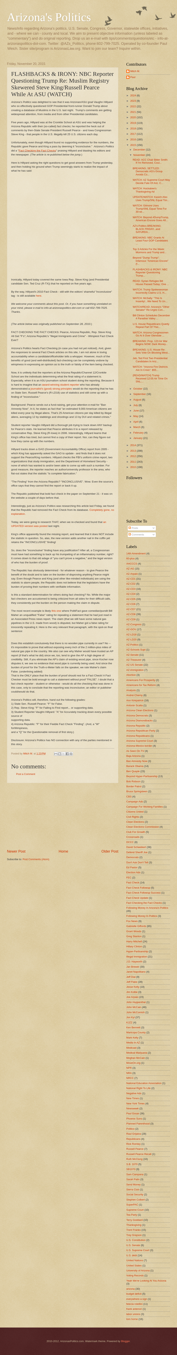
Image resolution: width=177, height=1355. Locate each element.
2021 (133, 111)
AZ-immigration (135, 669)
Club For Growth (135, 831)
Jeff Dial (130, 976)
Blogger (125, 1341)
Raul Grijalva (133, 1133)
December (139, 149)
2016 (133, 139)
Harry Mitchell (134, 941)
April (136, 421)
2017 (133, 133)
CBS (128, 796)
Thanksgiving (133, 1224)
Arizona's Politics (49, 17)
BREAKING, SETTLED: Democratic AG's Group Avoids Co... (147, 171)
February (138, 432)
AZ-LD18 (131, 634)
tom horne (132, 1319)
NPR (129, 1067)
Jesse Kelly (132, 986)
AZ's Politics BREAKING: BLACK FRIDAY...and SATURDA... (147, 228)
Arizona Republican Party (140, 730)
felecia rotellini (134, 1303)
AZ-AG (130, 568)
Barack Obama (134, 766)
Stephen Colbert (135, 1199)
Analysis (131, 690)
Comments (136, 534)
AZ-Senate (132, 654)
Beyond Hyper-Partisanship (142, 776)
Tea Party (131, 1214)
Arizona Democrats (137, 715)
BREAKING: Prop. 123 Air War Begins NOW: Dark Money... (150, 343)
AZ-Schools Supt (136, 649)
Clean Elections (135, 821)
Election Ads (133, 872)
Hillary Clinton (134, 946)
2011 (133, 461)
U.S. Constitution (136, 1240)
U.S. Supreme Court (137, 1250)
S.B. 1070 (132, 1164)
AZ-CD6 (131, 604)
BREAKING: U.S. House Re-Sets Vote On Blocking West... (151, 351)
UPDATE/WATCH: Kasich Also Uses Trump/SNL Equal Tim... (151, 198)
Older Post (109, 851)
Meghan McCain (135, 1057)
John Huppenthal (136, 1002)
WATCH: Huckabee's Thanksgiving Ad (145, 190)
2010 (133, 467)
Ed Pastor (132, 867)
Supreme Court (135, 1209)
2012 (133, 456)
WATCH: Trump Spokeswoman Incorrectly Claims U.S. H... (150, 291)
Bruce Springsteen (136, 791)
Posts (133, 528)
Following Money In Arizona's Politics (147, 907)
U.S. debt (131, 1255)
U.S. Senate (133, 1245)
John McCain (133, 1007)
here (38, 295)
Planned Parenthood (138, 1123)
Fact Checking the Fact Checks (37, 150)
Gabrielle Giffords (136, 926)
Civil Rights (132, 816)
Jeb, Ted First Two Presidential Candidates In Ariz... (150, 360)
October (138, 388)
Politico (130, 1128)
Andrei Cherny (134, 695)
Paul (132, 77)
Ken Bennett (133, 1027)
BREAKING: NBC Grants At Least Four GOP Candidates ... (150, 240)
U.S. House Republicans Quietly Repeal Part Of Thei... (151, 325)
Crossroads (132, 836)
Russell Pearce (135, 1148)
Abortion (131, 674)
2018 (133, 128)
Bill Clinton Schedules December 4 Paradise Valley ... (151, 317)
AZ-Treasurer (133, 659)
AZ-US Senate (134, 664)
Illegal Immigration (136, 956)
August (137, 399)
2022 (133, 106)
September (140, 394)
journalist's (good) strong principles (51, 388)
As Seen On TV (135, 750)
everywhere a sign (136, 1298)
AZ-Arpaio (132, 573)
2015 (133, 145)
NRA (129, 1073)
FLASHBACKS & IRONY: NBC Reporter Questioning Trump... (150, 272)
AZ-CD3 (131, 588)
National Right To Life (138, 1088)
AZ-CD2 (131, 583)
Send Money (133, 1184)
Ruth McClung (134, 1159)
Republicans (133, 1138)
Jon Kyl (130, 1017)
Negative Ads (133, 1093)
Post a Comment (25, 774)
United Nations (134, 1260)
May (136, 416)
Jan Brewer (132, 966)
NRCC (130, 1078)
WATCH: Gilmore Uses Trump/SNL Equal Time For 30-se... (150, 208)
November (139, 154)
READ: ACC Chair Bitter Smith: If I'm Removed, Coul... (150, 161)
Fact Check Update (137, 897)
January (138, 438)
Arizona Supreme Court (139, 740)
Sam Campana (134, 1174)
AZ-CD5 (131, 599)
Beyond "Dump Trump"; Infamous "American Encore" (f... (150, 260)
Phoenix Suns (134, 1118)
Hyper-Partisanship (137, 951)
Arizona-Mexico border (139, 745)
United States (134, 1265)
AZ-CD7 (131, 609)
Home (63, 851)
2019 (133, 122)
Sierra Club (132, 1189)
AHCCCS (131, 563)
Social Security (134, 1194)
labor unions (133, 1314)
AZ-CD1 (131, 578)
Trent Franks (133, 1229)
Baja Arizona (133, 755)
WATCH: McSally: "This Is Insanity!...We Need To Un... (150, 300)
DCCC (130, 842)
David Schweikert (136, 847)
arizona (130, 1288)
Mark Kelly (132, 1037)
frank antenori (134, 1308)
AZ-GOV (131, 629)
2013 (133, 450)
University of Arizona (138, 1270)
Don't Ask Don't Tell (137, 862)
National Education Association (143, 1083)
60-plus (130, 558)
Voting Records (135, 1275)
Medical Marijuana (136, 1052)
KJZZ (129, 1022)
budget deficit (134, 1293)
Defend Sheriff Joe (136, 852)
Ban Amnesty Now (136, 761)
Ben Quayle (133, 771)
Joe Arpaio (132, 996)
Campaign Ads (134, 801)
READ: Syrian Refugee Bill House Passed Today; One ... (151, 282)
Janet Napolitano (136, 971)
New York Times (135, 1103)
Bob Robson (133, 781)
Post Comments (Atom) (36, 859)
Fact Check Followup (138, 887)
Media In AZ (133, 1042)
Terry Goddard (134, 1219)
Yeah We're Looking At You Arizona (146, 1280)
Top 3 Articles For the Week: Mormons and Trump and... (149, 251)
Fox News (132, 921)
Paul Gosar (132, 1113)
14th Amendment (136, 553)
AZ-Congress (133, 624)
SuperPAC (132, 1204)
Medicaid (131, 1047)
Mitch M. (135, 71)
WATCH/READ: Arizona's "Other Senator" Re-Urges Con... (151, 308)
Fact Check (132, 882)
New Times (132, 1098)
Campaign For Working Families (144, 806)
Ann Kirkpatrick (135, 700)
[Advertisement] (62, 816)
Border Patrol (133, 786)
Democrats (132, 857)
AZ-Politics (132, 644)
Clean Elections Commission (142, 826)
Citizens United (135, 811)
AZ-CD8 (131, 614)
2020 (133, 117)
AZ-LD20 (131, 639)
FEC (128, 877)
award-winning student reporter (60, 384)
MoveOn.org (133, 1062)
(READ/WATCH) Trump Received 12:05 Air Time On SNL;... (150, 378)
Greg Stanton (134, 936)
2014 (133, 445)
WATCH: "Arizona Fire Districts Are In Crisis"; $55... (150, 368)
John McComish (135, 1012)
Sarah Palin (133, 1179)
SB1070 (130, 1169)
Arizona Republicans (138, 735)
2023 (133, 100)
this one (56, 610)
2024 (133, 95)
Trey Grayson (134, 1235)
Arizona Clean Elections (140, 710)
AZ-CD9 (131, 619)
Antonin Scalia (134, 705)
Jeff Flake (131, 981)
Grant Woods (133, 931)
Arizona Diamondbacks (139, 720)
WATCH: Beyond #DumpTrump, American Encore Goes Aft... (151, 219)
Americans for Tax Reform (141, 685)
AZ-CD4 (131, 593)
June (136, 410)
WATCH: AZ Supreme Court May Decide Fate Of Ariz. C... (151, 181)
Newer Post (16, 851)
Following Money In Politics (141, 915)
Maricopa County (136, 1032)
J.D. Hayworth (134, 961)
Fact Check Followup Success (143, 892)
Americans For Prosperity (140, 680)
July (135, 405)
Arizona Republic (136, 725)
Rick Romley (133, 1143)
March (137, 427)
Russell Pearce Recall (138, 1154)
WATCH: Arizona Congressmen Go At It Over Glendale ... (150, 334)
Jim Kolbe (132, 992)
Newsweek (132, 1108)
